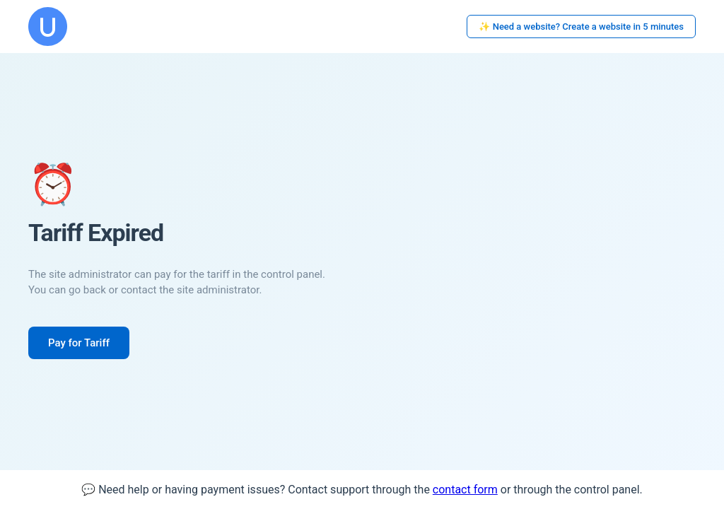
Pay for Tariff (79, 343)
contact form (465, 489)
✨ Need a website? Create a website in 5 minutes (581, 26)
